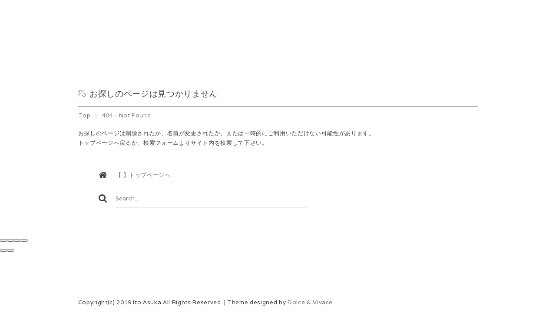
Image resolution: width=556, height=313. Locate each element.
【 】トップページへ (143, 175)
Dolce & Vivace (310, 302)
